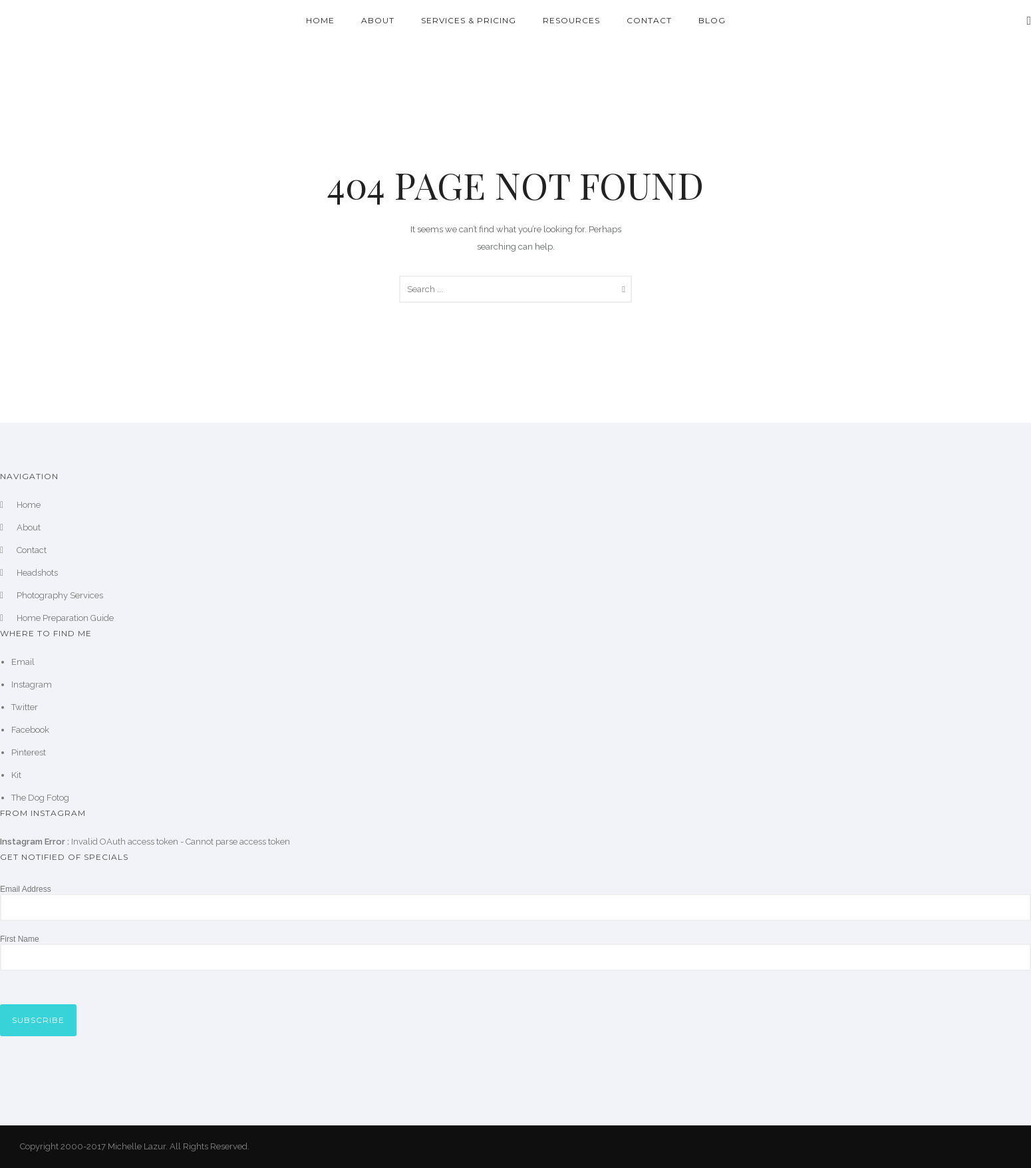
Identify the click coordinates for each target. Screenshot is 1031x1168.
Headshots (37, 573)
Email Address (25, 889)
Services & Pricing (468, 20)
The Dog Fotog (40, 798)
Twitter (24, 707)
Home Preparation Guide (65, 618)
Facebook (30, 730)
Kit (16, 775)
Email (23, 662)
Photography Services (60, 595)
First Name (19, 939)
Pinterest (28, 752)
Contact (649, 20)
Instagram (31, 684)
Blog (712, 20)
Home (320, 20)
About (377, 20)
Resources (571, 20)
